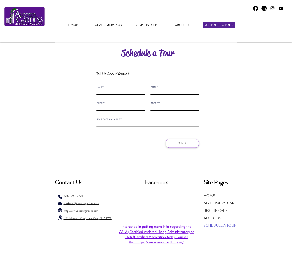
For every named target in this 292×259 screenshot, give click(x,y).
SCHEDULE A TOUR (220, 225)
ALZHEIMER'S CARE (220, 203)
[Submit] (182, 143)
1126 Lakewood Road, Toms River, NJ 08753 (88, 218)
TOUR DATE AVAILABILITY (109, 119)
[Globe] (60, 210)
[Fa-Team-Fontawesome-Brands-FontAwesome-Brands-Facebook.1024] (255, 8)
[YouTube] (280, 8)
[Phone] (60, 196)
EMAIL (154, 87)
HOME (209, 195)
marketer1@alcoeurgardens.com (81, 203)
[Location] (60, 218)
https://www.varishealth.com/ (160, 242)
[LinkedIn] (264, 8)
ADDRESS (155, 103)
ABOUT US (212, 218)
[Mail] (60, 203)
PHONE (100, 103)
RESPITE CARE (216, 210)
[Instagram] (272, 8)
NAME (100, 87)
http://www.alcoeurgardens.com (81, 211)
